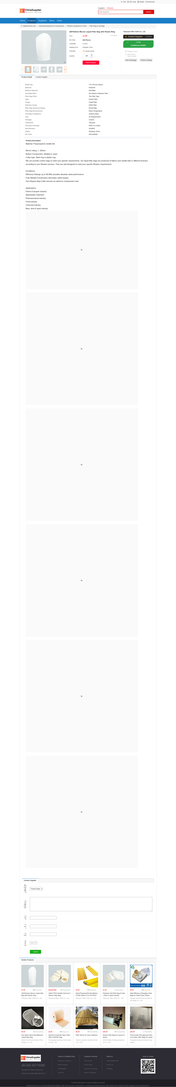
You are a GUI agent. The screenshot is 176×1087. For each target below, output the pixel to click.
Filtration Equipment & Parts (77, 26)
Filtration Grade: (31, 105)
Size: (27, 117)
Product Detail (26, 77)
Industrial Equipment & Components (51, 26)
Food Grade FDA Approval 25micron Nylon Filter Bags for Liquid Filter (141, 1037)
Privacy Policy (88, 1065)
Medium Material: (31, 90)
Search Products (63, 1065)
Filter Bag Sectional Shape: (35, 108)
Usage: (27, 102)
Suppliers (102, 8)
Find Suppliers (62, 1068)
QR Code (132, 2)
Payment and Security (90, 1068)
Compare (114, 35)
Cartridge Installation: (33, 114)
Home (22, 21)
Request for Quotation (64, 1061)
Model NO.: (29, 85)
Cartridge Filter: (31, 93)
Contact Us (110, 1065)
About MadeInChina (112, 1061)
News (52, 21)
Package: (28, 120)
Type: (27, 99)
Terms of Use (88, 1061)
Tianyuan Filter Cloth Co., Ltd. (134, 31)
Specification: (30, 128)
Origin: (27, 131)
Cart (124, 2)
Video (59, 21)
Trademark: (29, 123)
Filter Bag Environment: (34, 111)
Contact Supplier (41, 77)
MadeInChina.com (29, 26)
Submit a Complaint (90, 1072)
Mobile (142, 2)
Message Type (25, 888)
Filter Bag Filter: (31, 96)
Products (110, 8)
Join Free (61, 1072)
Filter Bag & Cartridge (97, 26)
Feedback (109, 1068)
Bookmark (151, 2)
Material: (28, 87)
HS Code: (28, 134)
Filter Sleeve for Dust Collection (87, 1035)
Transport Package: (32, 125)
